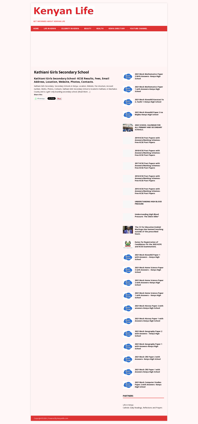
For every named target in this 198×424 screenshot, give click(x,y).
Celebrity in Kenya (70, 28)
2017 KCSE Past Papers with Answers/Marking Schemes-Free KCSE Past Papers (147, 165)
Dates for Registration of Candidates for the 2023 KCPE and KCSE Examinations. (148, 244)
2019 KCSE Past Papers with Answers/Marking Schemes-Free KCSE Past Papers (147, 140)
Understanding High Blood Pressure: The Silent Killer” (147, 215)
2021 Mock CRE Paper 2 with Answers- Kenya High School (148, 358)
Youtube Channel (138, 28)
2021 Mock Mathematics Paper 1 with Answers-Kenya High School (149, 89)
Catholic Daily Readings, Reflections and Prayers (142, 407)
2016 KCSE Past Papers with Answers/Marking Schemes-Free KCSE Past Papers (147, 178)
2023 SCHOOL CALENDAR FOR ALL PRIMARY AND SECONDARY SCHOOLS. (148, 127)
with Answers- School (149, 319)
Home (36, 28)
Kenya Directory (117, 28)
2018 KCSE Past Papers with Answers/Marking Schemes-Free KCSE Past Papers (147, 152)
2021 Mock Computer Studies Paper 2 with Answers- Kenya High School (148, 384)
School (147, 257)
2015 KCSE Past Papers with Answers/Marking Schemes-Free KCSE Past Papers (147, 191)
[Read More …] (84, 92)
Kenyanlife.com (62, 418)
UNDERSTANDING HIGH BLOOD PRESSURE (148, 202)
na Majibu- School (149, 113)
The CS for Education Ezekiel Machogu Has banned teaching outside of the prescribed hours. (149, 230)
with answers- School (149, 307)
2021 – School (149, 100)
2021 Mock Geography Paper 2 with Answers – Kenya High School (148, 333)
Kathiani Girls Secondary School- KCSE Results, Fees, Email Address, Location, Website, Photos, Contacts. (71, 80)
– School (149, 282)
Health (99, 28)
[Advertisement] (99, 49)
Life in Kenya (50, 28)
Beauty (87, 28)
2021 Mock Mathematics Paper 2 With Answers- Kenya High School (149, 76)
